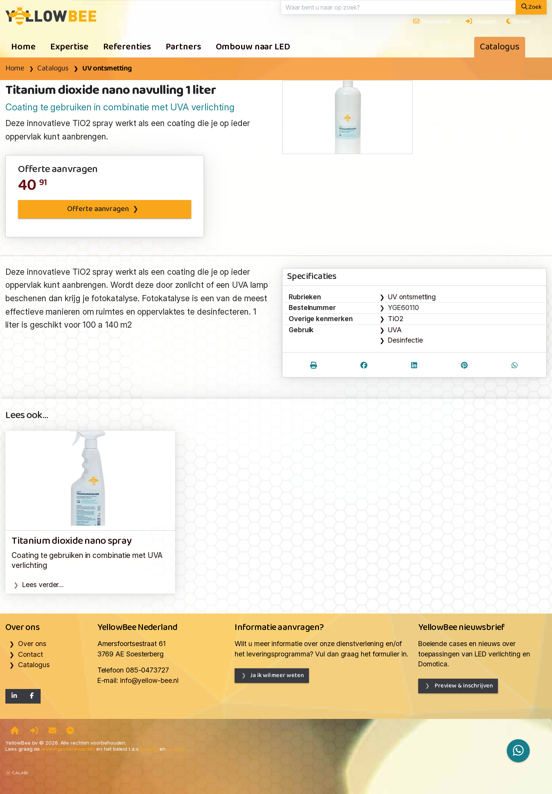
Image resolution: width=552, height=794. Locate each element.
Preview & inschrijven (463, 686)
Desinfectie (405, 340)
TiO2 (395, 319)
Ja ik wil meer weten (277, 675)
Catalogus (499, 47)
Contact (30, 654)
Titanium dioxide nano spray (71, 541)
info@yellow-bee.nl (149, 680)
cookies (176, 749)
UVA (395, 330)
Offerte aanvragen (98, 209)
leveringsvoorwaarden (68, 749)
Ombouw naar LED (253, 47)
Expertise (69, 47)
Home (23, 47)
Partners (183, 47)
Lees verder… (43, 585)
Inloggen (480, 21)
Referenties (127, 47)
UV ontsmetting (107, 68)
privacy (149, 749)
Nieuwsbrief (431, 21)
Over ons (447, 47)
